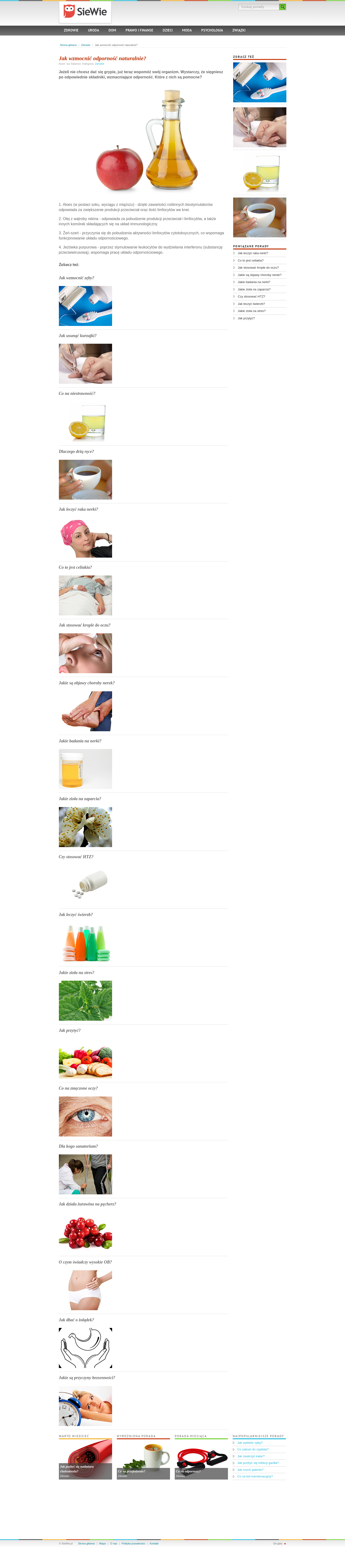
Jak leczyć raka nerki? (78, 509)
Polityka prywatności (133, 1543)
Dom (112, 30)
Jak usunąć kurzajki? (78, 335)
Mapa (102, 1543)
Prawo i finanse (139, 30)
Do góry (278, 1543)
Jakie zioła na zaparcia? (80, 798)
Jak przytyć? (70, 1030)
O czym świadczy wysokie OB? (85, 1262)
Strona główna (68, 45)
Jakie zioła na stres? (77, 972)
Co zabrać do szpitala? (253, 1449)
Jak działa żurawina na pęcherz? (87, 1204)
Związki (238, 30)
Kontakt (154, 1543)
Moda (187, 30)
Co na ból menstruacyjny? (255, 1476)
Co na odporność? (188, 1471)
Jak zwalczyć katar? (251, 1456)
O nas (113, 1543)
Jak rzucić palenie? (250, 1469)
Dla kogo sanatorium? (78, 1146)
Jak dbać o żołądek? (76, 1320)
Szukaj (282, 7)
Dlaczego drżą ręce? (76, 451)
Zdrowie (71, 30)
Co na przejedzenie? (131, 1471)
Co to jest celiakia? (75, 567)
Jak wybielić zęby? (250, 1442)
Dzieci (168, 30)
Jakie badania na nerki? (80, 741)
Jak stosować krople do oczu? (85, 625)
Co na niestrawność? (77, 393)
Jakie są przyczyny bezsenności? (87, 1377)
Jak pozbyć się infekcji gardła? (258, 1463)
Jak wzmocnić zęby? (76, 277)
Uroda (93, 30)
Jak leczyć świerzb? (76, 914)
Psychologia (212, 30)
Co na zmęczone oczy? (78, 1088)
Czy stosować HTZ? (76, 856)
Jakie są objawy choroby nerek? (87, 683)
